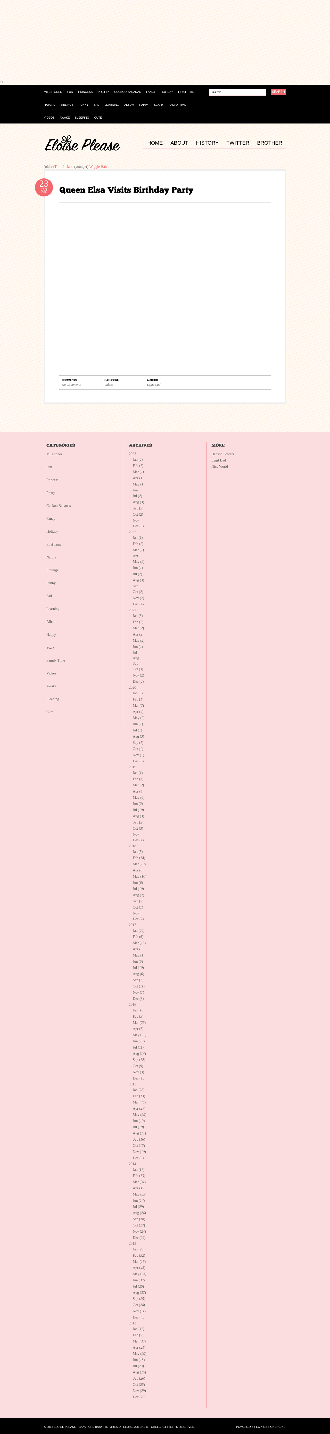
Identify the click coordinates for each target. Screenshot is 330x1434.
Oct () (138, 514)
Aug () (138, 502)
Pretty (50, 493)
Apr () (138, 478)
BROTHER (269, 143)
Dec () (138, 526)
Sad (49, 596)
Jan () (138, 459)
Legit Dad (153, 384)
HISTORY (207, 143)
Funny (51, 583)
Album (51, 622)
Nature (51, 557)
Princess (52, 480)
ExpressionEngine (270, 1426)
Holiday (52, 531)
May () (139, 484)
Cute (49, 712)
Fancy (50, 519)
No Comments (71, 384)
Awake (51, 686)
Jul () (137, 496)
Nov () (138, 598)
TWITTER (237, 143)
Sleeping (52, 699)
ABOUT (179, 143)
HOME (155, 143)
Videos (108, 384)
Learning (53, 609)
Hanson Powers (222, 454)
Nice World (219, 466)
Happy (51, 635)
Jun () (138, 568)
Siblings (52, 570)
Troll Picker (63, 167)
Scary (50, 647)
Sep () (138, 508)
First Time (53, 544)
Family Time (55, 660)
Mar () (138, 472)
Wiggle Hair (98, 167)
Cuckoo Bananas (58, 506)
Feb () (138, 466)
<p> (64, 41)
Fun (49, 467)
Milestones (54, 454)
